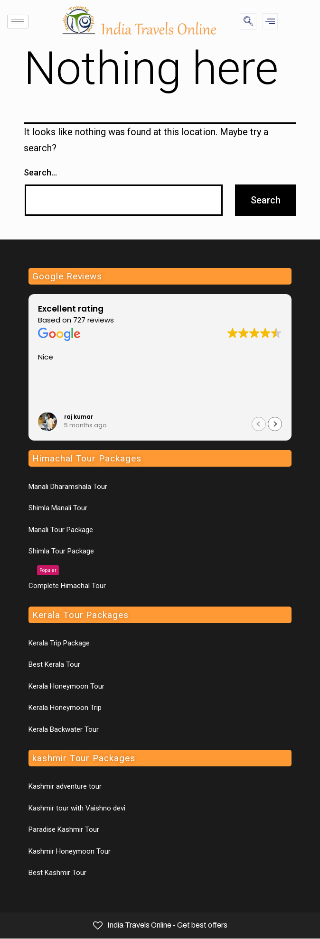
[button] (275, 424)
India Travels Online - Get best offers (160, 925)
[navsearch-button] (248, 21)
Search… (40, 172)
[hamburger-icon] (17, 21)
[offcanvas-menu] (270, 21)
